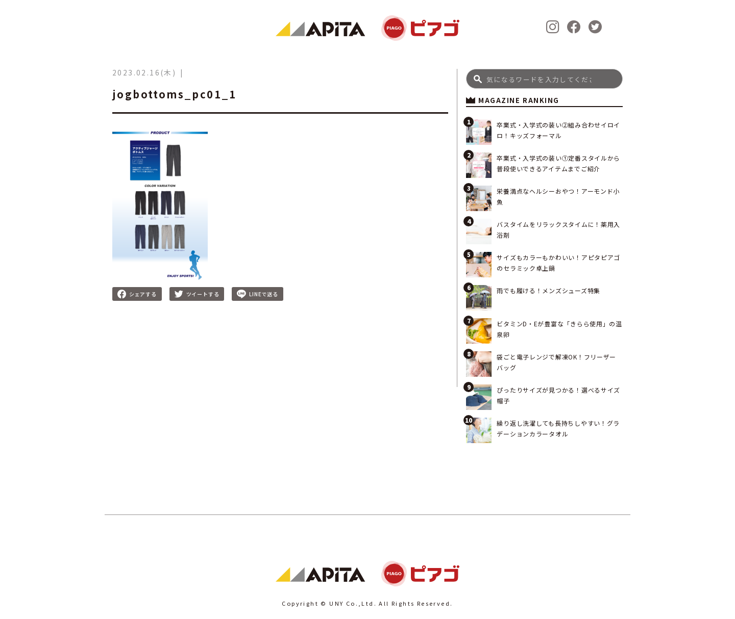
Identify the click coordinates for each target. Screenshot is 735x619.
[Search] (544, 79)
